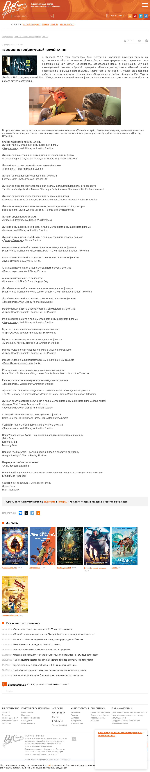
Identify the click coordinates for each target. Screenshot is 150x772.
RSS (129, 15)
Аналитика (98, 708)
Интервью (58, 712)
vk (145, 15)
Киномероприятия (120, 723)
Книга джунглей (94, 133)
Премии (45, 37)
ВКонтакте (49, 501)
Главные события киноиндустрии (27, 37)
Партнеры (25, 715)
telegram (140, 15)
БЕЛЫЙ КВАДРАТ (31, 24)
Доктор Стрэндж (13, 240)
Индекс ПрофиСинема (100, 712)
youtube (135, 15)
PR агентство (11, 708)
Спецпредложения (10, 718)
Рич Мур (139, 74)
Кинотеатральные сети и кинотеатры (128, 715)
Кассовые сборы (98, 718)
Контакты (6, 723)
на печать (139, 41)
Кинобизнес (67, 24)
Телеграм (62, 501)
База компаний (122, 708)
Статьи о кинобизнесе (100, 715)
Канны (54, 24)
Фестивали (75, 712)
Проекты (6, 715)
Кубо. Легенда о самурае (104, 130)
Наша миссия (27, 712)
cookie (50, 765)
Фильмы (57, 721)
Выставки (75, 718)
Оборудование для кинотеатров (126, 721)
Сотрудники (26, 721)
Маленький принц (117, 133)
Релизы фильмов (59, 725)
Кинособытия (80, 708)
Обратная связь (28, 723)
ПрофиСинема (7, 37)
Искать (52, 16)
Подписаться (117, 15)
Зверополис (83, 63)
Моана (81, 130)
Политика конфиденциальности (39, 760)
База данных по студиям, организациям (129, 712)
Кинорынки (76, 721)
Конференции (77, 723)
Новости (6, 712)
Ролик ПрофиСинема (30, 718)
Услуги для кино (119, 718)
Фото (55, 716)
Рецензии (95, 721)
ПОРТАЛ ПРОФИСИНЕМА (35, 708)
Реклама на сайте (10, 721)
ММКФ (45, 24)
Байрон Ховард (121, 74)
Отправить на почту (146, 40)
